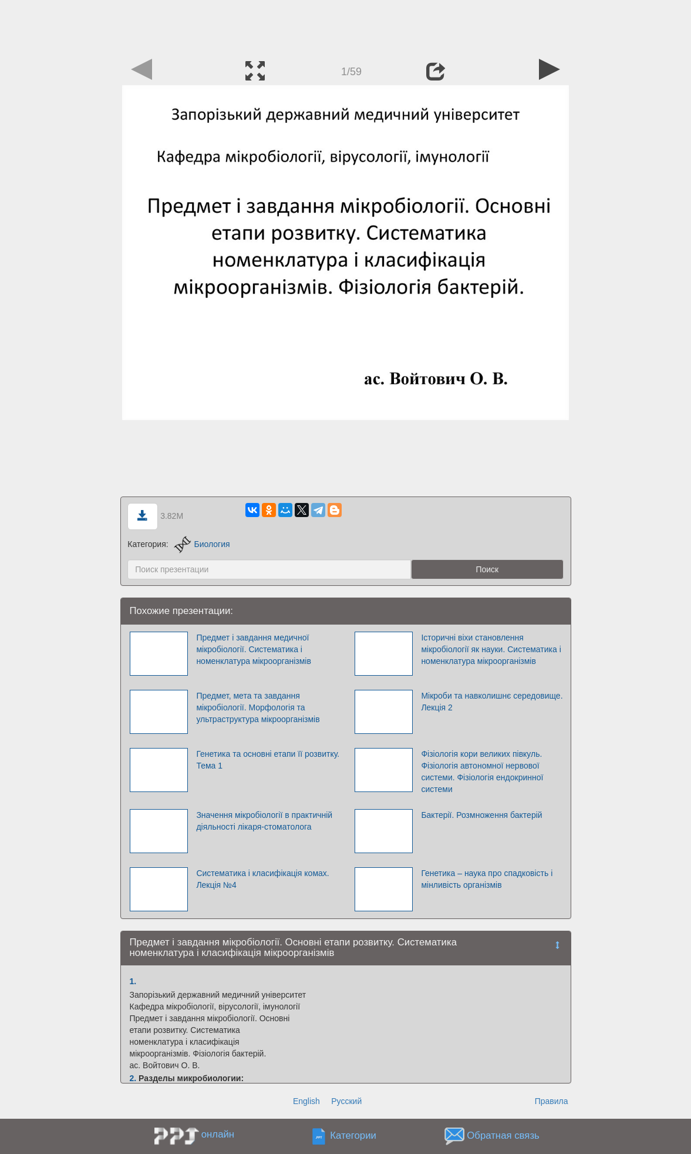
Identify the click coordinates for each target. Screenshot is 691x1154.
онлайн (217, 1134)
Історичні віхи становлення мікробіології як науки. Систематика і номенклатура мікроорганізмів (491, 649)
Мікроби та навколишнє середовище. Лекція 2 (491, 701)
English (306, 1101)
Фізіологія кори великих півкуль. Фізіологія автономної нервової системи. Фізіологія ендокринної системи (482, 771)
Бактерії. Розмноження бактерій (481, 815)
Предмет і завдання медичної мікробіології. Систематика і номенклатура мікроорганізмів (253, 649)
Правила (551, 1101)
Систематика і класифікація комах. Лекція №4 (262, 879)
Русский (346, 1101)
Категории (353, 1135)
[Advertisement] (345, 26)
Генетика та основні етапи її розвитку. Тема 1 (267, 759)
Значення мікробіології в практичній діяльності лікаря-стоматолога (264, 820)
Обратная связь (503, 1135)
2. (133, 1078)
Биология (202, 544)
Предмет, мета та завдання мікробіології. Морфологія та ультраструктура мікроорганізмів (257, 707)
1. (133, 981)
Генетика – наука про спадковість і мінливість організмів (486, 879)
